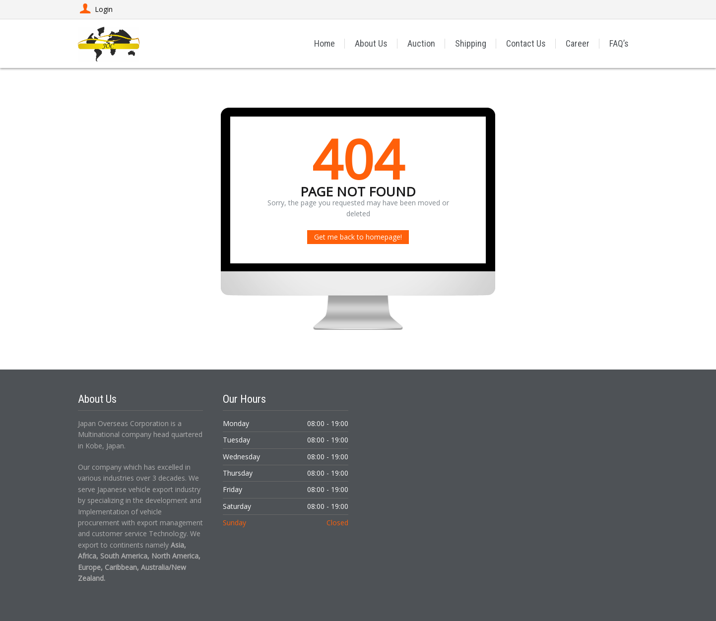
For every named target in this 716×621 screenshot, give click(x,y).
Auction (421, 43)
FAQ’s (619, 43)
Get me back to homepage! (358, 237)
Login (95, 9)
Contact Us (526, 43)
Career (577, 43)
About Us (371, 43)
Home (324, 43)
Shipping (470, 43)
